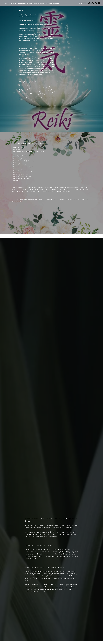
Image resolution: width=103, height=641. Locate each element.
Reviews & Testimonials (52, 3)
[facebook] (89, 3)
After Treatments (39, 3)
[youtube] (96, 3)
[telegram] (99, 3)
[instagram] (92, 3)
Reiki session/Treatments (25, 3)
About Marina (12, 3)
